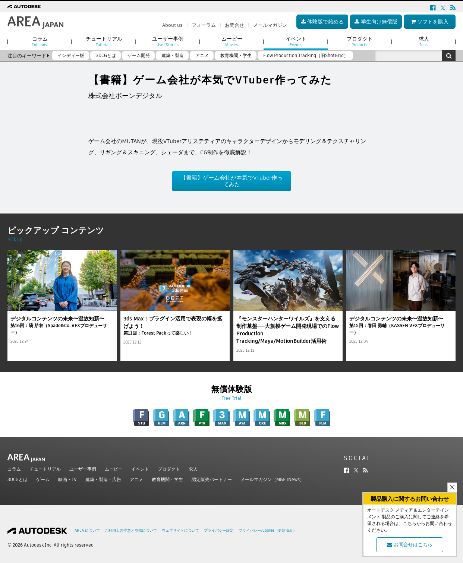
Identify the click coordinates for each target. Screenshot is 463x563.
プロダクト (169, 469)
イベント (140, 469)
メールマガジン (270, 25)
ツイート (99, 112)
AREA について (87, 530)
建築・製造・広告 (103, 479)
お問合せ (234, 25)
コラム (14, 469)
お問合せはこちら (409, 544)
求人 (193, 469)
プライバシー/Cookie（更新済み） (268, 530)
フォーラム (204, 25)
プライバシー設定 (219, 530)
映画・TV (67, 479)
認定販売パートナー (212, 479)
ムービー (114, 469)
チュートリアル (45, 469)
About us (172, 25)
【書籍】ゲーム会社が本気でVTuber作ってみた (231, 181)
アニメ (136, 479)
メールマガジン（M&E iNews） (272, 479)
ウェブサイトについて (180, 530)
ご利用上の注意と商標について (131, 530)
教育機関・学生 (167, 479)
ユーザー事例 (82, 469)
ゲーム (43, 479)
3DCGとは (17, 479)
